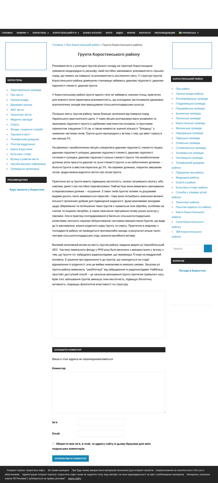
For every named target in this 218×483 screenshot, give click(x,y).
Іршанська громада (188, 113)
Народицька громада (189, 133)
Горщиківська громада (190, 108)
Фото (109, 32)
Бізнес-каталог (92, 32)
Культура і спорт (20, 154)
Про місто (16, 94)
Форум (131, 32)
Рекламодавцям (165, 32)
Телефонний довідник (24, 139)
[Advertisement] (151, 14)
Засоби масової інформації (28, 164)
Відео (119, 32)
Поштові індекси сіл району (193, 207)
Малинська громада (189, 128)
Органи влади (19, 99)
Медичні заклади (21, 119)
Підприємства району (190, 172)
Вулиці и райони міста (24, 159)
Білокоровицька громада (192, 98)
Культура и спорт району (192, 187)
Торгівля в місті (20, 134)
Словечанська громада (191, 147)
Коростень (39, 32)
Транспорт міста (20, 114)
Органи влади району (190, 93)
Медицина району (187, 177)
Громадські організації (24, 168)
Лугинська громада (188, 118)
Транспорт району (187, 202)
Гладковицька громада (190, 103)
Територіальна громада (25, 90)
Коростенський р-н (65, 32)
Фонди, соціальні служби (26, 129)
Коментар (59, 368)
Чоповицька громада (189, 157)
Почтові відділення (22, 144)
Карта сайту (74, 478)
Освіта (14, 124)
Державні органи (21, 104)
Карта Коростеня (21, 149)
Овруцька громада (188, 138)
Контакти (145, 32)
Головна (7, 32)
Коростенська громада (190, 123)
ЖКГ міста (17, 109)
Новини (21, 32)
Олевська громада (188, 143)
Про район (182, 88)
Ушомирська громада (190, 153)
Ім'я (54, 422)
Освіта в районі (186, 182)
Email (56, 433)
